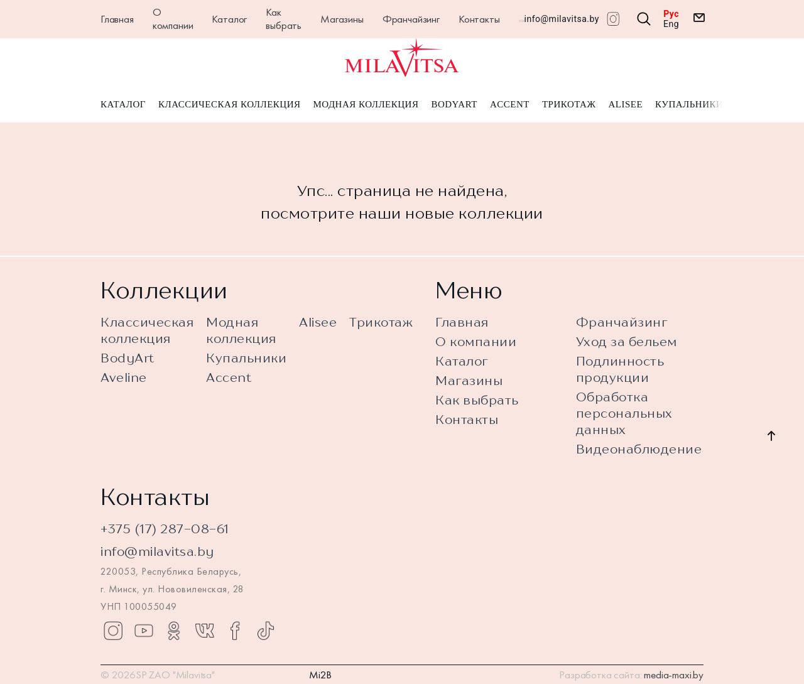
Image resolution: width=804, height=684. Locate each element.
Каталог (229, 19)
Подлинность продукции (620, 369)
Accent (510, 105)
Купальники (689, 105)
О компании (173, 18)
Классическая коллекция (229, 105)
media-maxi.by (674, 674)
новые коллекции (474, 214)
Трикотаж (569, 105)
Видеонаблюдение (639, 449)
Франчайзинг (411, 19)
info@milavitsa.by (561, 19)
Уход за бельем (626, 341)
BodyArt (454, 105)
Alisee (625, 105)
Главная (117, 19)
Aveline (123, 377)
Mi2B (320, 674)
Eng (671, 24)
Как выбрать (284, 18)
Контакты (479, 19)
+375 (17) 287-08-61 (164, 528)
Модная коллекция (365, 105)
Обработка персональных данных (624, 413)
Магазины (342, 19)
